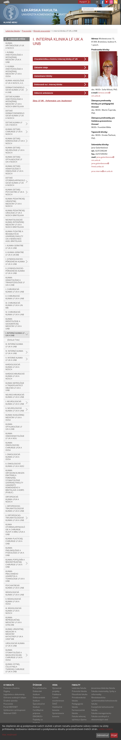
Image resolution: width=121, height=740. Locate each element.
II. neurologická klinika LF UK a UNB (15, 409)
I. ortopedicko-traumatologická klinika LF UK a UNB (15, 508)
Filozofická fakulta (79, 694)
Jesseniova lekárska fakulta (103, 688)
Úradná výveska (10, 700)
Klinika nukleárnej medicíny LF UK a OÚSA (15, 417)
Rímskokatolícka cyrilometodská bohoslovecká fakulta (104, 700)
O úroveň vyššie (16, 39)
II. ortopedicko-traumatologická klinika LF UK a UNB (15, 518)
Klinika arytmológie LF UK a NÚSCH (15, 45)
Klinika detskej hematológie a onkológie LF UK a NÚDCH (14, 170)
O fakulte (8, 685)
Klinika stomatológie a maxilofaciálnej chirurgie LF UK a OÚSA (14, 655)
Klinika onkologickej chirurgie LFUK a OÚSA (14, 446)
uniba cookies (105, 729)
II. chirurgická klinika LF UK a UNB (15, 297)
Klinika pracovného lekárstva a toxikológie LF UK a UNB (15, 576)
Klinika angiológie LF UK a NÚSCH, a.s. (15, 81)
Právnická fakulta (79, 691)
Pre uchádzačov (40, 688)
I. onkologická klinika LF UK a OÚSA (13, 457)
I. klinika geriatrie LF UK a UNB (14, 246)
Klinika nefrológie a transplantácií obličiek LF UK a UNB (15, 387)
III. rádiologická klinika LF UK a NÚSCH (13, 610)
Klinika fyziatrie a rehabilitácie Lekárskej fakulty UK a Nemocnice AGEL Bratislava (14, 236)
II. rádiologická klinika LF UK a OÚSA (13, 601)
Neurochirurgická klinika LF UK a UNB (15, 396)
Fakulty (76, 685)
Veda (54, 685)
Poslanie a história (11, 688)
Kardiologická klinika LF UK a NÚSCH (13, 367)
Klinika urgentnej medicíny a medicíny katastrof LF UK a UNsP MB (14, 634)
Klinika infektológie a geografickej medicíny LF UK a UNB (14, 324)
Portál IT (83, 1)
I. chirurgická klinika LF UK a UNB (15, 290)
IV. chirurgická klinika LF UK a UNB (15, 313)
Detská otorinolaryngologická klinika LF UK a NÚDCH (15, 181)
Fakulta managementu (101, 713)
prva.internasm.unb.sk (101, 171)
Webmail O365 (9, 713)
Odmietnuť (102, 735)
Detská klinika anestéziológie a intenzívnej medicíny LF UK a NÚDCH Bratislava (15, 101)
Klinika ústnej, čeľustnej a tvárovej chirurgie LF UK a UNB (15, 668)
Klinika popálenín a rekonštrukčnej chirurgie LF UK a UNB (15, 563)
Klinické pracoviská (41, 31)
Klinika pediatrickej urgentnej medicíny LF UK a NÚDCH (15, 202)
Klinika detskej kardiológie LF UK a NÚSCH (15, 141)
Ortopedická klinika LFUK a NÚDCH (12, 499)
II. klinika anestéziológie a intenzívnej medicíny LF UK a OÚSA (14, 71)
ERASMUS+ (38, 716)
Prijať (114, 735)
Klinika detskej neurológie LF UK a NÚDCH (15, 150)
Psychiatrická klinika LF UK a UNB (15, 586)
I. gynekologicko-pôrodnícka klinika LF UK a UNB (15, 261)
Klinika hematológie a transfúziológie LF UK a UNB (15, 281)
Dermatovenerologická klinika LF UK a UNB (15, 90)
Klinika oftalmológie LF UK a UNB (14, 426)
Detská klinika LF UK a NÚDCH (14, 123)
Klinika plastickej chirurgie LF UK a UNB (14, 541)
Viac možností (9, 734)
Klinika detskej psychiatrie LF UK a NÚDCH (15, 192)
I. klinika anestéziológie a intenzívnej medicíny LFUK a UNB (14, 57)
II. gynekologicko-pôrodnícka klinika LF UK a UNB (15, 271)
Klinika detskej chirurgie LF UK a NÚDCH (14, 131)
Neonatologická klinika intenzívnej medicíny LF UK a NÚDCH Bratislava (15, 223)
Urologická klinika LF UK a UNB (15, 644)
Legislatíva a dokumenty (14, 694)
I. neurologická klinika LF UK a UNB (15, 402)
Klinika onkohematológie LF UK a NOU (15, 436)
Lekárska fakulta (13, 31)
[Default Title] (13, 339)
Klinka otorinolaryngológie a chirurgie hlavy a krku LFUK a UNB (15, 529)
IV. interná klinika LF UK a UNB (14, 352)
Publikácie (56, 694)
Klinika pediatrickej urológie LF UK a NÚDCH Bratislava (15, 213)
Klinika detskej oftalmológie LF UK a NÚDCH (14, 159)
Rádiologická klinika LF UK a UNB (15, 593)
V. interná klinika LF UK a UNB (14, 359)
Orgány (6, 691)
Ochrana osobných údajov (14, 697)
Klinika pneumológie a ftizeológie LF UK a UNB (15, 552)
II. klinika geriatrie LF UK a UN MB (15, 253)
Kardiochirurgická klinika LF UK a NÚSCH (15, 376)
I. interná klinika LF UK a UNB (15, 334)
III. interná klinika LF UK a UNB (14, 345)
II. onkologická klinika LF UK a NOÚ (15, 465)
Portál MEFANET (10, 707)
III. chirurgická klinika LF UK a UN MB (14, 305)
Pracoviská (26, 31)
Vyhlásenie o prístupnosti (14, 710)
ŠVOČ (54, 703)
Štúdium (37, 685)
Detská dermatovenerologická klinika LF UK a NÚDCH (15, 114)
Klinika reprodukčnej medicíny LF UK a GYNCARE (14, 621)
